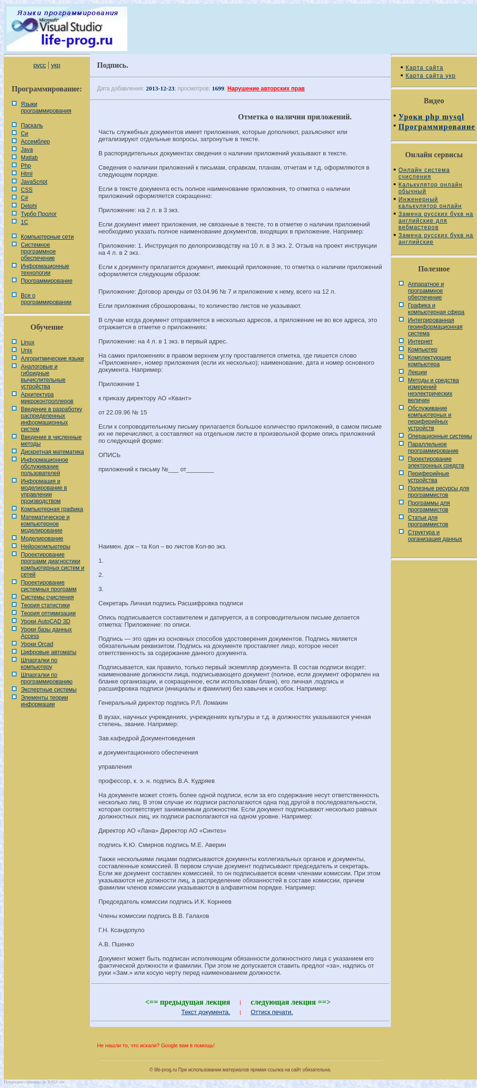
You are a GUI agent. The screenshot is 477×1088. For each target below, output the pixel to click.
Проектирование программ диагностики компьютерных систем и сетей (52, 564)
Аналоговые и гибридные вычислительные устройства (43, 376)
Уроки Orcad (37, 644)
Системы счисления (47, 597)
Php (26, 165)
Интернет (420, 341)
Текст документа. (205, 1012)
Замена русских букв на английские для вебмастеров (435, 221)
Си (24, 133)
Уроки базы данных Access (46, 632)
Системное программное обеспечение (38, 251)
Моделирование (42, 538)
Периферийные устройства (428, 477)
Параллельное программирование (433, 447)
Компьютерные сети (47, 237)
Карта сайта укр (431, 75)
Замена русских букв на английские (435, 238)
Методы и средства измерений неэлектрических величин (433, 390)
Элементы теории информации (44, 701)
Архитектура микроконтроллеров (47, 398)
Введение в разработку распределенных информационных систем (51, 419)
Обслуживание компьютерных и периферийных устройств (429, 418)
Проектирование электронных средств (436, 462)
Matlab (29, 157)
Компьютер (422, 349)
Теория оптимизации (48, 613)
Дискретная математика (52, 452)
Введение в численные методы (51, 440)
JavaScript (34, 182)
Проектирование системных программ (49, 586)
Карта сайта (424, 67)
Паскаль (32, 125)
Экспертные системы (49, 689)
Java (27, 149)
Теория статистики (45, 605)
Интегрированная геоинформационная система (435, 327)
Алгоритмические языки (52, 358)
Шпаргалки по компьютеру (39, 663)
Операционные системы (440, 436)
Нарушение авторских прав (266, 88)
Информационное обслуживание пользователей (44, 467)
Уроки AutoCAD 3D (45, 621)
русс (39, 65)
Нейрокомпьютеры (46, 546)
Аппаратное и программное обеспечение (426, 291)
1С (24, 222)
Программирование (46, 281)
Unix (26, 350)
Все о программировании (46, 299)
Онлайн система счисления (424, 173)
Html (27, 174)
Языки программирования (46, 107)
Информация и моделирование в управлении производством (44, 491)
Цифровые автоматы (48, 652)
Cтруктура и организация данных (435, 535)
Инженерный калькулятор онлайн (430, 202)
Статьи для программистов (428, 521)
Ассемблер (35, 141)
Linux (28, 342)
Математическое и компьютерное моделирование (45, 524)
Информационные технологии (45, 269)
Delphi (29, 206)
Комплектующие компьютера (429, 361)
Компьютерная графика (52, 509)
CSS (27, 190)
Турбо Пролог (39, 214)
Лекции (417, 372)
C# (24, 198)
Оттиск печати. (272, 1012)
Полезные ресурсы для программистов (438, 491)
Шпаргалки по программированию (46, 678)
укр (55, 65)
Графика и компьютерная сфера (436, 308)
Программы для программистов (429, 506)
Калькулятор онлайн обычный (430, 188)
